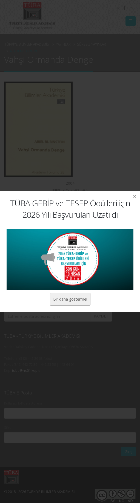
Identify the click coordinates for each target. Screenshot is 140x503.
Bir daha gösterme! (70, 299)
